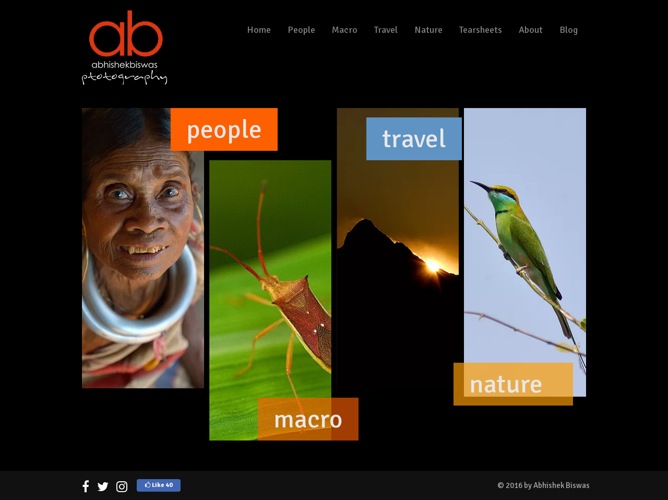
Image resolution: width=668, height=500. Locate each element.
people (224, 129)
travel (414, 139)
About (531, 29)
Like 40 (158, 485)
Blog (568, 29)
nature (506, 384)
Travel (386, 29)
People (301, 29)
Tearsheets (480, 29)
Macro (344, 29)
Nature (428, 29)
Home (259, 29)
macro (308, 419)
